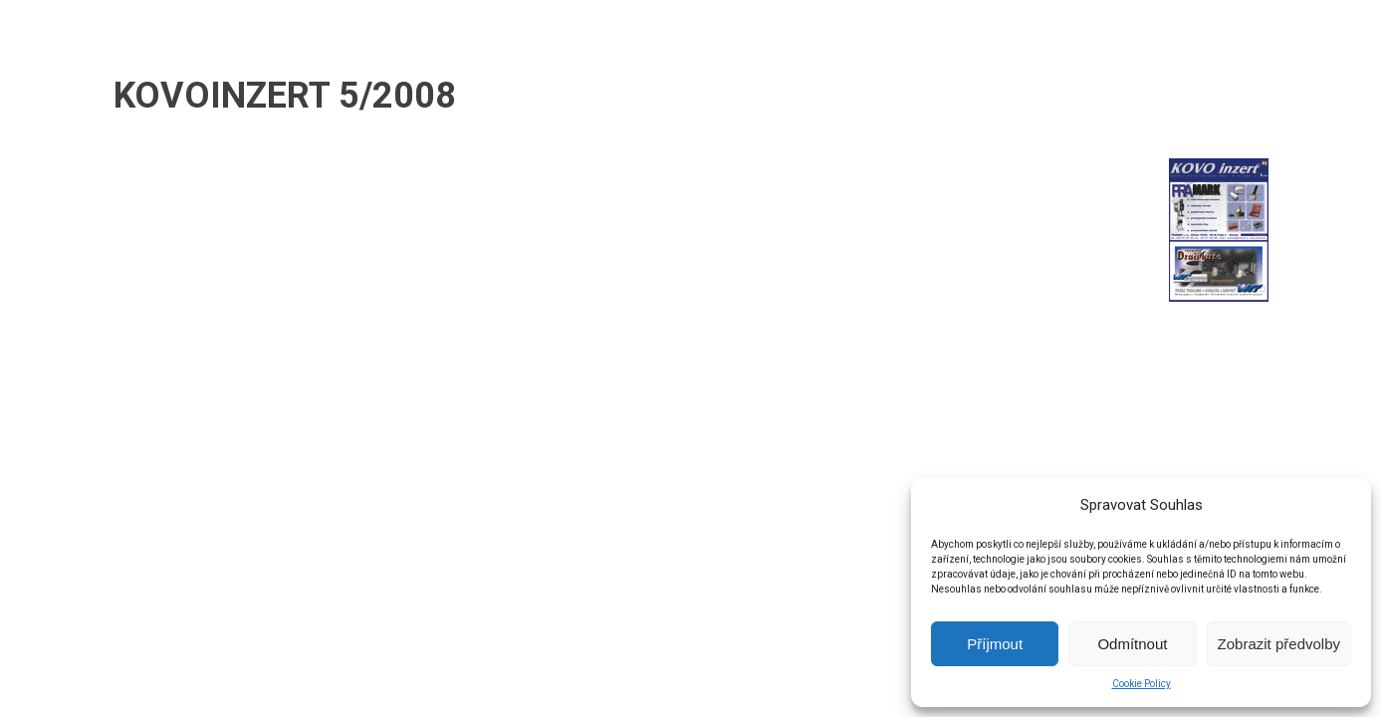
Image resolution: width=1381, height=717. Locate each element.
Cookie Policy (1141, 683)
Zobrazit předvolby (1279, 643)
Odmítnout (1132, 643)
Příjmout (995, 643)
